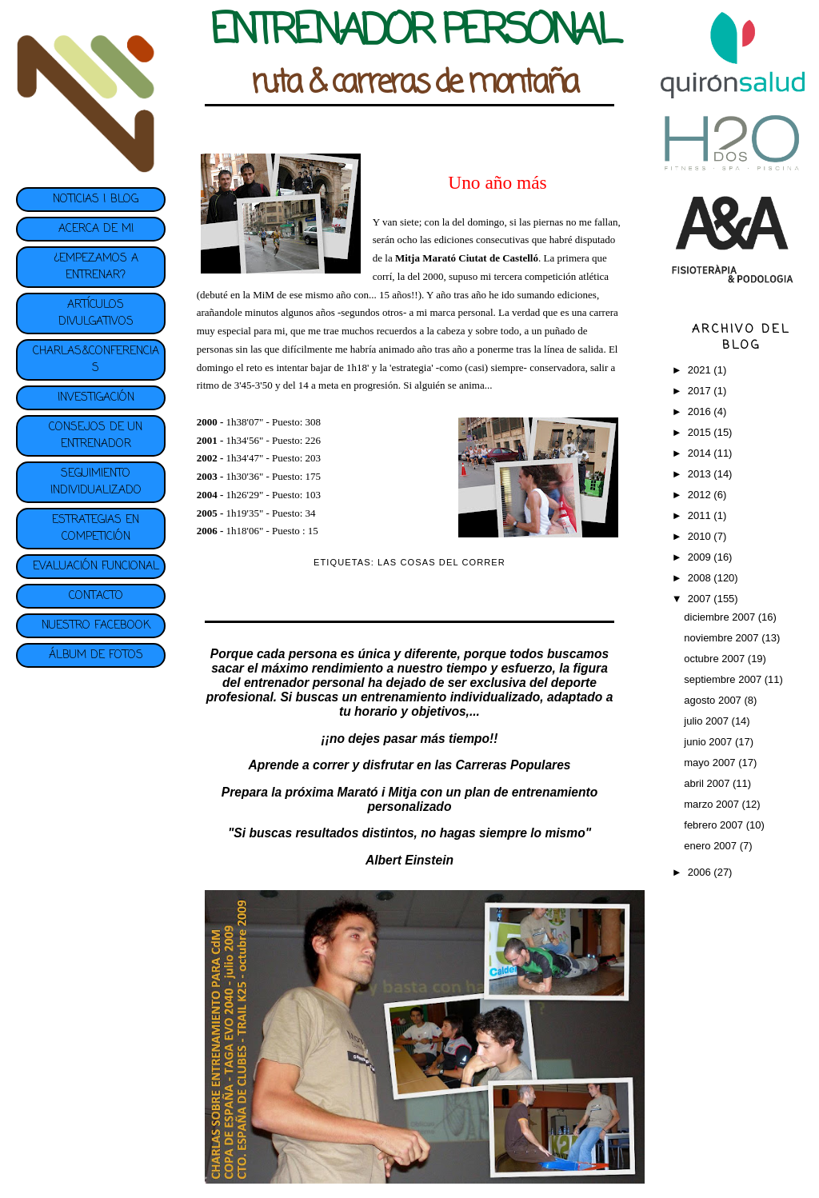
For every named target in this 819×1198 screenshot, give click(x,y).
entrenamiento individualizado (450, 697)
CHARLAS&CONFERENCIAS (96, 360)
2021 (701, 370)
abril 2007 (708, 783)
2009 (701, 557)
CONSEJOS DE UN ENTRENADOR (95, 436)
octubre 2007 (716, 659)
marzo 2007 (712, 804)
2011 (701, 515)
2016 (701, 411)
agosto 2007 (714, 700)
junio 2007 (709, 742)
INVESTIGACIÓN (96, 397)
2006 (701, 872)
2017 (701, 391)
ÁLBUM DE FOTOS (96, 655)
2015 (701, 432)
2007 (701, 599)
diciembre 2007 (721, 617)
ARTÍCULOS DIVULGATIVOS (96, 313)
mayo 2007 (711, 763)
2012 (701, 495)
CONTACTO (96, 596)
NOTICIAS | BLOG (95, 199)
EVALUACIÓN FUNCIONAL (96, 566)
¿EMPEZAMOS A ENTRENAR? (96, 267)
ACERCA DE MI (96, 229)
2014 (701, 453)
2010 (701, 536)
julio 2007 (707, 721)
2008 (701, 578)
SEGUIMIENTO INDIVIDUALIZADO (96, 482)
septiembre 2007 (724, 679)
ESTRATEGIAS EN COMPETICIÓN (95, 528)
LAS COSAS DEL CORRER (441, 562)
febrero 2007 (714, 825)
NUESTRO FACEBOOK (96, 625)
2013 (701, 474)
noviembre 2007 (722, 638)
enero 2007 (711, 846)
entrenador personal (304, 682)
